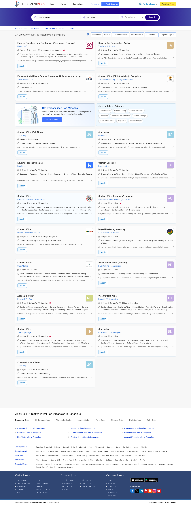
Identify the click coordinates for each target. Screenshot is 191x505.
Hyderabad (82, 447)
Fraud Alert (112, 496)
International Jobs (121, 460)
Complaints (21, 489)
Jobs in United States (100, 451)
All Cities (144, 447)
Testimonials (21, 486)
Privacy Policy (154, 502)
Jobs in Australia (161, 451)
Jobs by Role (67, 460)
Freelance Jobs (93, 456)
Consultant (79, 4)
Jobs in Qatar (65, 451)
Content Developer (136, 111)
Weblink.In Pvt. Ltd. (39, 502)
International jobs (88, 486)
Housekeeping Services (64, 467)
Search (152, 17)
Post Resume (110, 4)
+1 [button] (64, 50)
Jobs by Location (81, 460)
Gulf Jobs (109, 460)
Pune (90, 447)
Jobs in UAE (40, 451)
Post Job (167, 4)
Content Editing (120, 111)
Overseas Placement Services (93, 464)
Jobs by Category (42, 460)
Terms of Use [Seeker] (168, 502)
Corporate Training (166, 464)
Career (64, 4)
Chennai (66, 447)
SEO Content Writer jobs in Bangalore (86, 433)
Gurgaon (110, 447)
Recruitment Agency (43, 464)
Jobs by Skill (55, 460)
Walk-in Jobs (40, 456)
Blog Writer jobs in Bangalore (29, 437)
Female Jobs (67, 486)
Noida (118, 447)
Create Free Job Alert (138, 460)
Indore (136, 447)
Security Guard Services (44, 467)
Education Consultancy (148, 464)
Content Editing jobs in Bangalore (31, 428)
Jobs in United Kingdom (81, 451)
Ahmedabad (99, 447)
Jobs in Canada (146, 451)
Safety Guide (112, 493)
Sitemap (111, 489)
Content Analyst (136, 121)
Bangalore (39, 447)
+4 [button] (120, 203)
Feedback (40, 486)
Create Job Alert (42, 493)
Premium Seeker (42, 483)
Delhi (73, 447)
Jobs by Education (96, 460)
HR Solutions (57, 464)
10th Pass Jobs (139, 456)
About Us (111, 483)
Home (110, 480)
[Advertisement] (95, 398)
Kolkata (57, 447)
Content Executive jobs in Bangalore (139, 437)
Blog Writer (122, 121)
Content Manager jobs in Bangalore (139, 428)
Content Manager (139, 116)
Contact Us (112, 486)
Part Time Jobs (53, 456)
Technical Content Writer (120, 116)
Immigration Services (129, 464)
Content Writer (105, 111)
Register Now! (52, 120)
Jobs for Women (67, 456)
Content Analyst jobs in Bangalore (85, 437)
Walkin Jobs (86, 483)
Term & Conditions (43, 489)
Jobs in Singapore (117, 451)
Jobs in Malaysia (132, 451)
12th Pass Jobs (125, 456)
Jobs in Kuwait (52, 451)
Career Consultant (112, 464)
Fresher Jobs (80, 456)
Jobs (53, 4)
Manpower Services (72, 464)
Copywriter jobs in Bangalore (29, 433)
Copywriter (104, 116)
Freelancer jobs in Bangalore (83, 428)
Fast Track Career (24, 483)
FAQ (18, 493)
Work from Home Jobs (110, 456)
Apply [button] (22, 66)
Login (95, 4)
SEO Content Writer (107, 121)
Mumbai (49, 447)
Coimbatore (127, 447)
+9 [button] (50, 303)
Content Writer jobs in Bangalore (137, 433)
